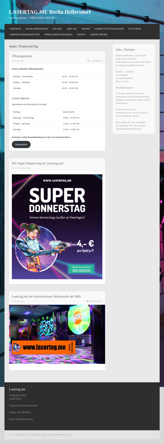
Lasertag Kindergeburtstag (24, 34)
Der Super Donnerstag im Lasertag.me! (38, 163)
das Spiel (57, 29)
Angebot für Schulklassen (109, 29)
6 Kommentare (95, 301)
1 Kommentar (96, 61)
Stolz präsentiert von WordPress (24, 435)
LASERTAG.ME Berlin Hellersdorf (50, 12)
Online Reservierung (36, 29)
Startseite (15, 29)
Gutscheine (134, 29)
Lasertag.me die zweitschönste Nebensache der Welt (46, 296)
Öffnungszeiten (22, 56)
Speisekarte (21, 144)
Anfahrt (85, 29)
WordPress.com (64, 435)
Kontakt (81, 34)
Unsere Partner (98, 34)
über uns (72, 29)
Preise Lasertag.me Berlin (58, 34)
